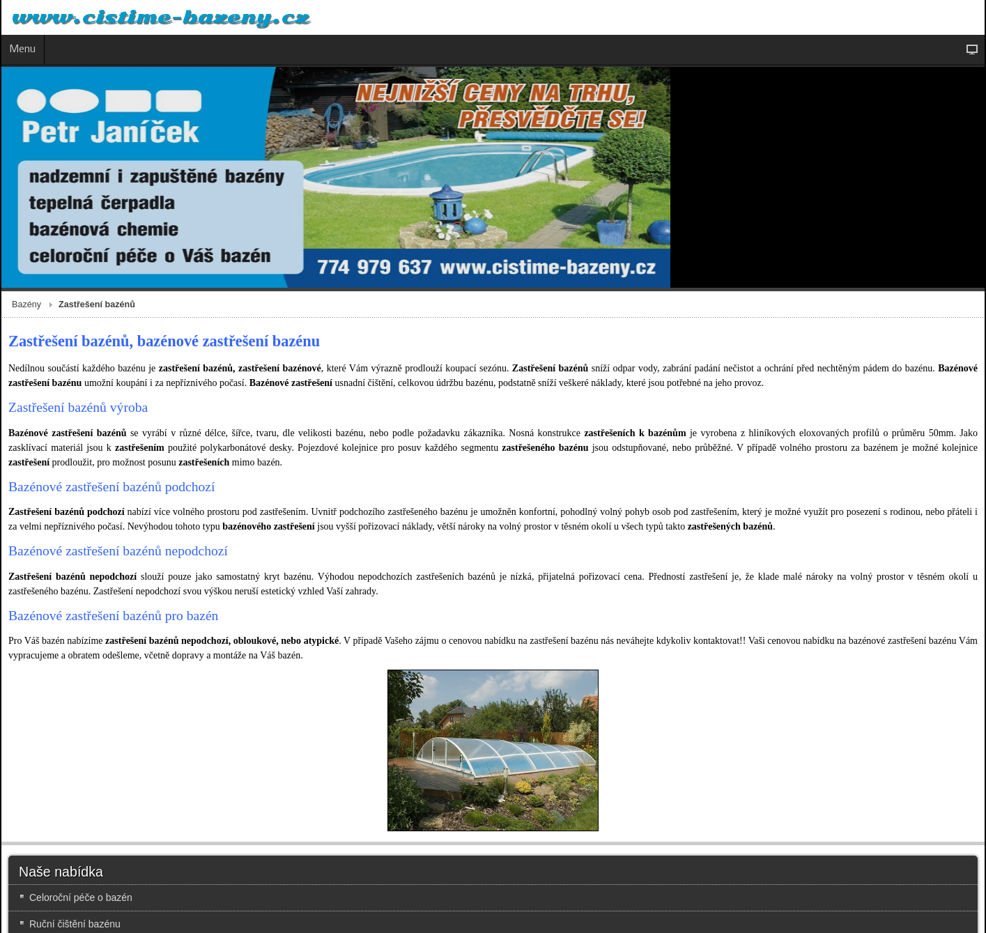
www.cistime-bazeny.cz (160, 17)
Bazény (26, 304)
